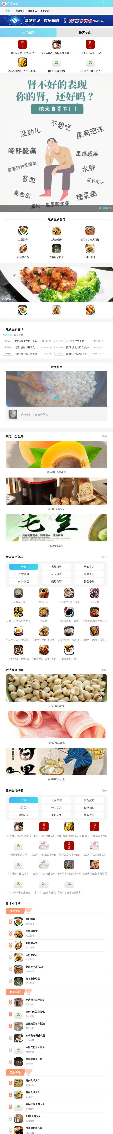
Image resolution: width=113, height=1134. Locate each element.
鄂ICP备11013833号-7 (66, 1124)
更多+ (104, 379)
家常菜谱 (56, 510)
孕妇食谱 (89, 510)
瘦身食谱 (56, 524)
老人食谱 (56, 517)
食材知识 (56, 743)
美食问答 (56, 758)
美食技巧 (89, 743)
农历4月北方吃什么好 (26, 284)
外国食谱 (23, 524)
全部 (23, 510)
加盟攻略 (89, 758)
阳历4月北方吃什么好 (77, 291)
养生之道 (56, 751)
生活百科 (23, 751)
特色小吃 (89, 524)
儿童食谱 (23, 517)
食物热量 (23, 758)
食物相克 (89, 751)
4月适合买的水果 (75, 284)
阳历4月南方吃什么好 (77, 297)
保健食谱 (89, 517)
